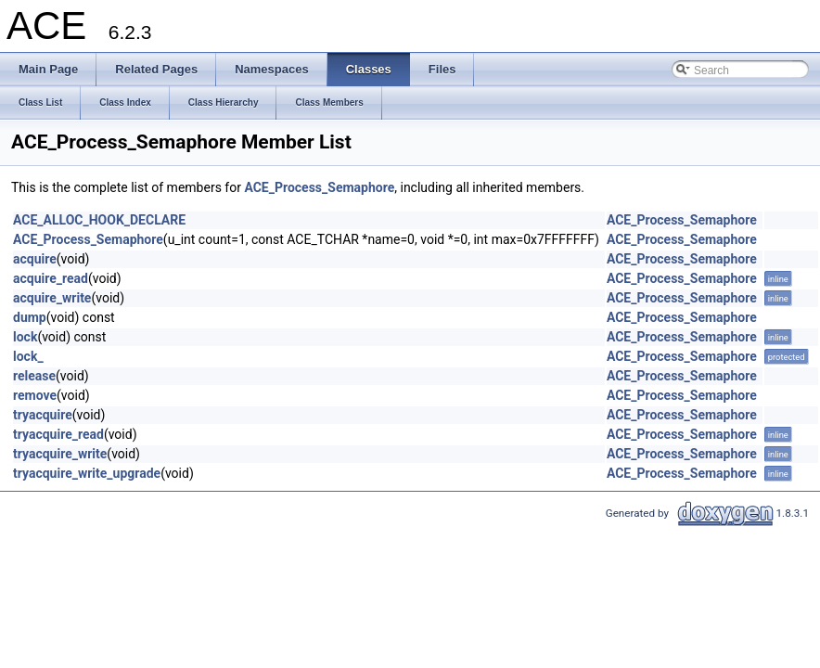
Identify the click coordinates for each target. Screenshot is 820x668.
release (34, 375)
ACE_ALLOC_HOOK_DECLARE (99, 219)
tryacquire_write (60, 453)
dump (29, 317)
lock (25, 336)
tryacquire (42, 414)
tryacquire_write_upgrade (86, 473)
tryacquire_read (58, 434)
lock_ (28, 356)
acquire (35, 258)
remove (35, 395)
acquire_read (50, 278)
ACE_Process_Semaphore (319, 187)
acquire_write (52, 297)
